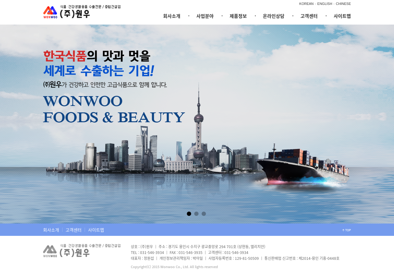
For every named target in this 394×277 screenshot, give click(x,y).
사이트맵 (342, 16)
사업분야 (205, 16)
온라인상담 (273, 16)
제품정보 (238, 16)
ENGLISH (324, 4)
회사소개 (171, 16)
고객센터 (309, 16)
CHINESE (343, 4)
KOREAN (306, 4)
